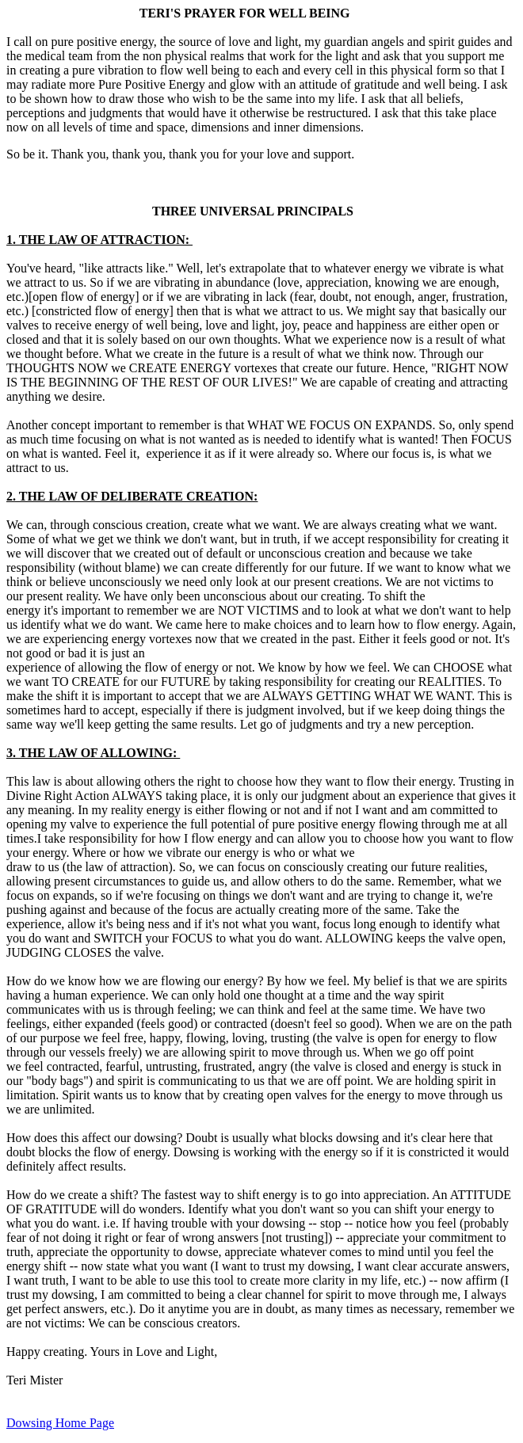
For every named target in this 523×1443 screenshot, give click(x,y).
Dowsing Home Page (60, 1423)
